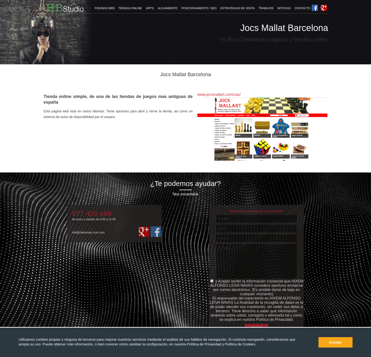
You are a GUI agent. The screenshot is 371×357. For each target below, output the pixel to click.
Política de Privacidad (204, 344)
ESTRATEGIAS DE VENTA (237, 8)
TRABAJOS (266, 8)
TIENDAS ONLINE (130, 8)
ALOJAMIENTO (167, 8)
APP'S (150, 8)
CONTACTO (302, 8)
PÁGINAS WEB (105, 8)
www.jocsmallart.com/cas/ (219, 95)
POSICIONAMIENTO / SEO (198, 8)
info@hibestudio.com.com (88, 232)
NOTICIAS (284, 8)
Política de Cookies (240, 344)
